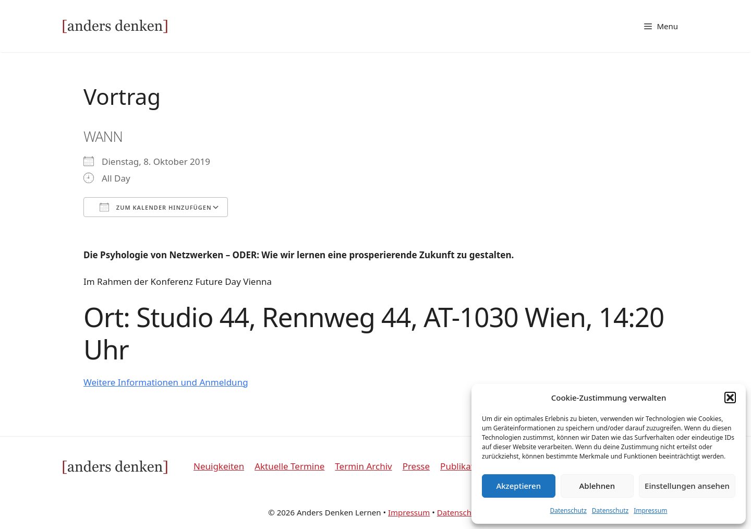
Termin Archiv (363, 466)
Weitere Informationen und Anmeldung (165, 382)
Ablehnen (597, 485)
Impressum (650, 510)
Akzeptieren (518, 485)
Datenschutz (568, 510)
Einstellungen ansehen (687, 485)
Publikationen (469, 466)
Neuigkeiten (218, 466)
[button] (730, 397)
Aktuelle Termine (289, 466)
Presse (416, 466)
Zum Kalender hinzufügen (156, 207)
